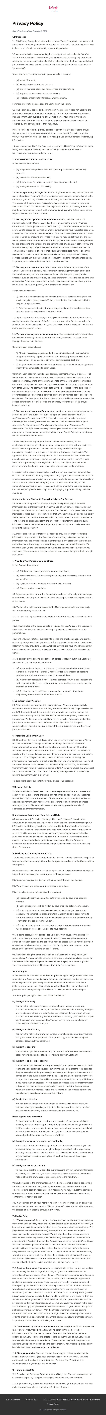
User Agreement (13, 1399)
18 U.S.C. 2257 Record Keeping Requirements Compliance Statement (71, 1399)
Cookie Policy (53, 1404)
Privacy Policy (31, 1399)
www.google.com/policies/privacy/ (42, 1347)
